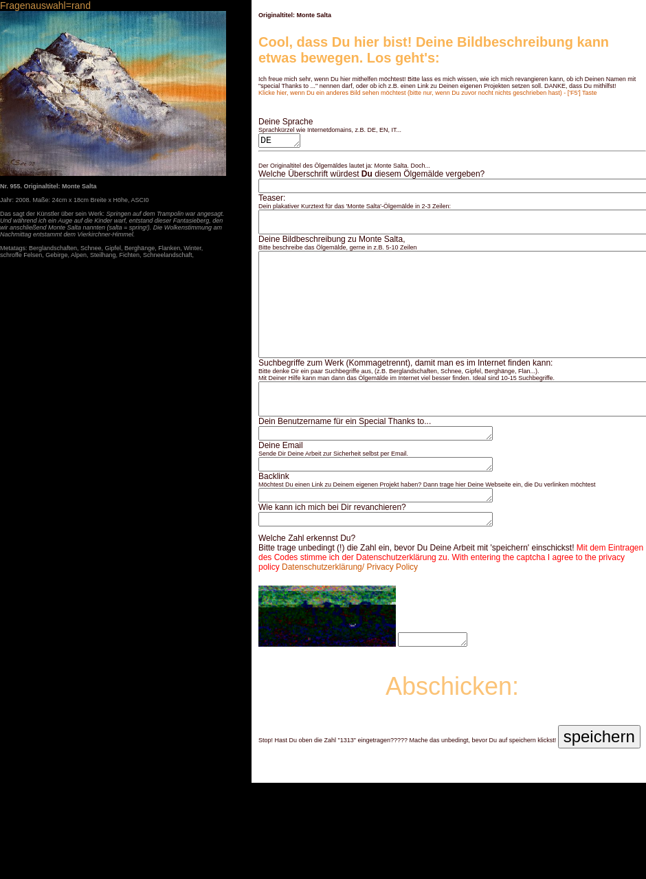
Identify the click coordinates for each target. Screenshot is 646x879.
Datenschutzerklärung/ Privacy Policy (350, 610)
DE (281, 141)
